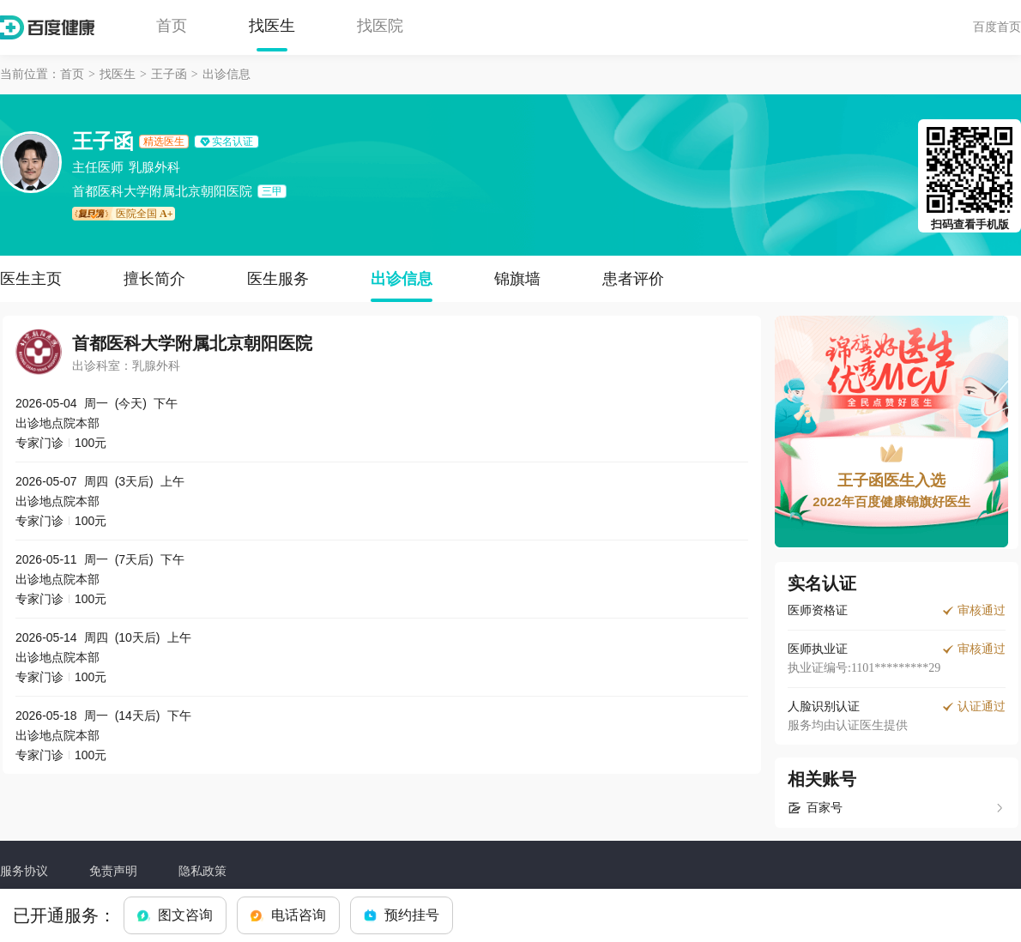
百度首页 (997, 26)
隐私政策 (202, 871)
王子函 (169, 74)
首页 (171, 25)
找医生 (272, 25)
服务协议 (24, 871)
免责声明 (113, 871)
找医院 (380, 25)
